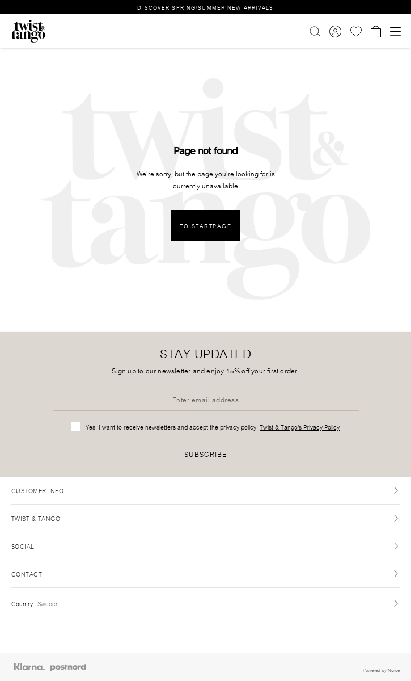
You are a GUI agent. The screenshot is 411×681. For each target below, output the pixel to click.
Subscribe (205, 454)
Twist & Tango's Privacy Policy (300, 427)
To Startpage (205, 225)
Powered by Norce (381, 670)
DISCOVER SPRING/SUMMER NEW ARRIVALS (205, 7)
